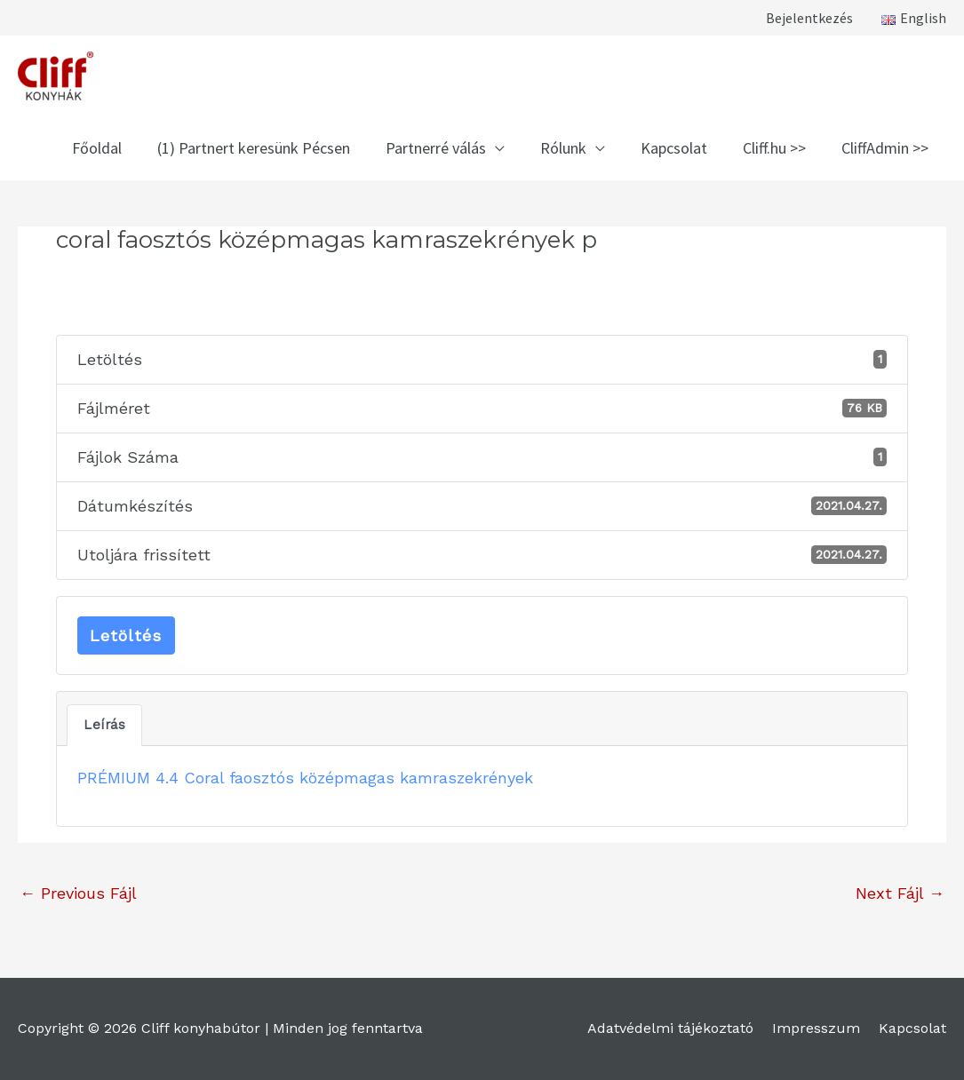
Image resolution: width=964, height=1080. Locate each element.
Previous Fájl (78, 893)
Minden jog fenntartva (348, 1028)
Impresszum (816, 1028)
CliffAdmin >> (884, 148)
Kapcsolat (674, 148)
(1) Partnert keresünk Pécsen (253, 148)
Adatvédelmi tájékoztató (670, 1028)
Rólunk (563, 148)
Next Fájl (900, 893)
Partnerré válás (436, 148)
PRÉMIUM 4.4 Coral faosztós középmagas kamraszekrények (305, 777)
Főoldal (97, 148)
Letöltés (126, 635)
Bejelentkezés (809, 18)
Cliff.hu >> (774, 148)
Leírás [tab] (104, 725)
